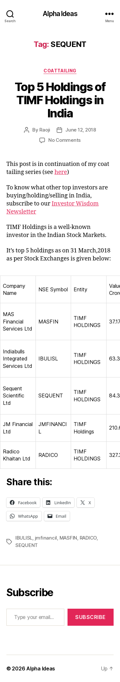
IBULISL (23, 538)
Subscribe (90, 617)
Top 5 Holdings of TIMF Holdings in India (60, 100)
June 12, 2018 (80, 130)
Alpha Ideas (60, 13)
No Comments (64, 140)
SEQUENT (26, 545)
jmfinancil (46, 538)
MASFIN (68, 538)
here (60, 172)
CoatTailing (60, 70)
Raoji (44, 130)
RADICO (88, 538)
